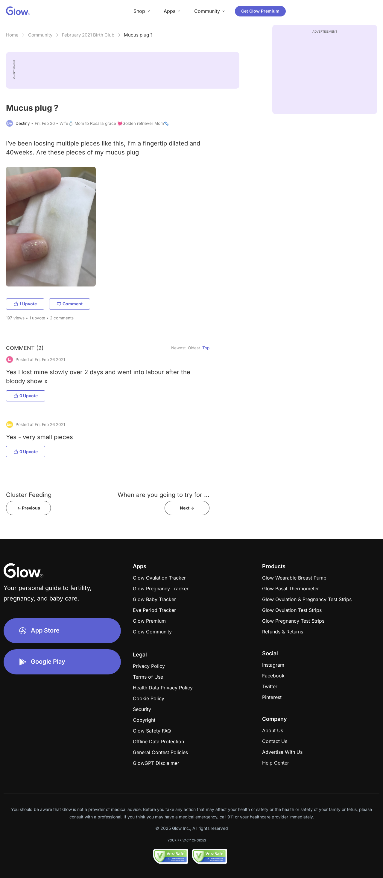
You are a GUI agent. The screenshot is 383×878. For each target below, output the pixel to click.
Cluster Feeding (28, 494)
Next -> (187, 507)
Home (12, 35)
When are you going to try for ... (163, 494)
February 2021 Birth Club (88, 35)
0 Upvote (25, 395)
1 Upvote (25, 303)
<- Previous (28, 507)
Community (40, 35)
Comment (70, 303)
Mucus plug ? (138, 35)
